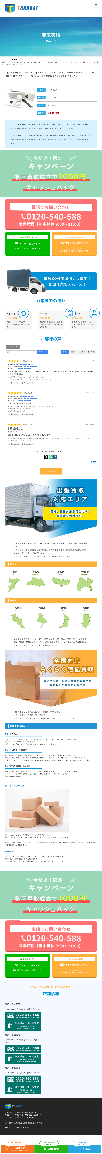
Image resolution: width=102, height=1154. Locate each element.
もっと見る (51, 471)
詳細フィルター (42, 352)
